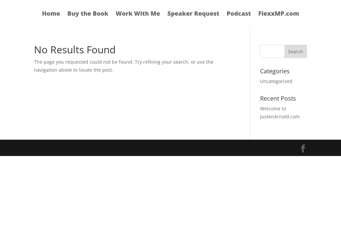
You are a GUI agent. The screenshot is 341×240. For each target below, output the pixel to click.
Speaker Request (193, 14)
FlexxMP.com (278, 14)
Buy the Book (87, 14)
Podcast (239, 14)
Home (51, 14)
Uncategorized (276, 81)
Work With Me (138, 14)
